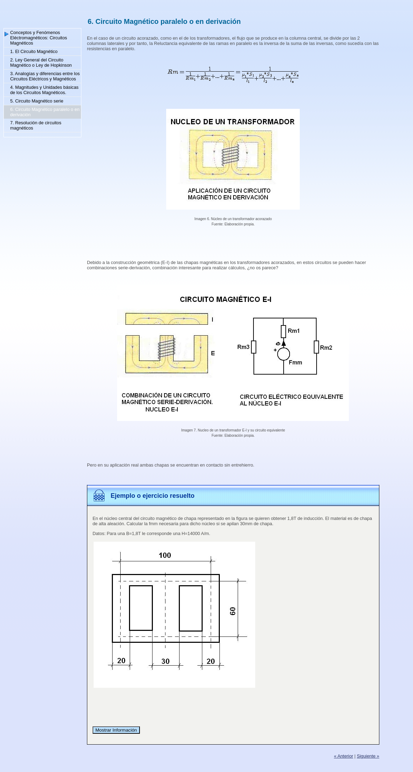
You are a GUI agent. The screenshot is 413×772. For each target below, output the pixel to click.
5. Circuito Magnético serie (36, 101)
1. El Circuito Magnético (33, 51)
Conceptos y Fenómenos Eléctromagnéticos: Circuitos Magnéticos (38, 38)
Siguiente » (368, 756)
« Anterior (343, 756)
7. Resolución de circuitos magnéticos (35, 125)
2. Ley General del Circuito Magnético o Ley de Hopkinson (41, 62)
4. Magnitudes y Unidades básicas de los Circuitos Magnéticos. (44, 90)
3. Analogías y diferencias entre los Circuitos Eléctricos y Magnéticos (45, 76)
